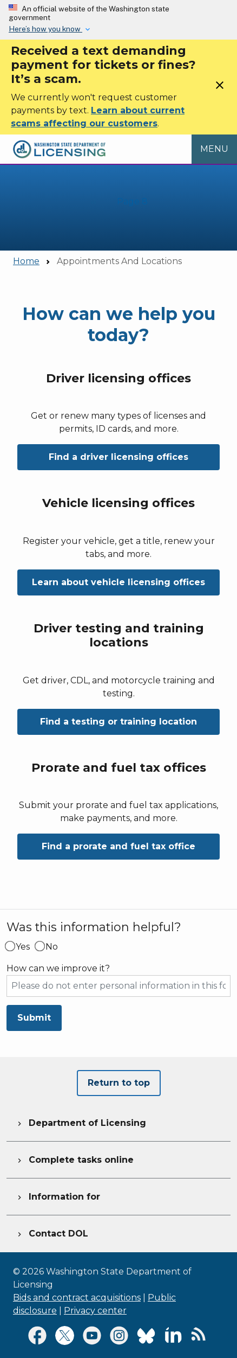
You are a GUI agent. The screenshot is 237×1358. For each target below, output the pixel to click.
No (51, 947)
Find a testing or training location (118, 721)
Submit (34, 1018)
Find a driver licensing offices (118, 457)
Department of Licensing (80, 1121)
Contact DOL (51, 1232)
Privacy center (95, 1310)
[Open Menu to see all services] (214, 149)
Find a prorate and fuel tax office (118, 846)
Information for (57, 1195)
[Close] (219, 89)
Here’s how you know (45, 28)
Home (26, 261)
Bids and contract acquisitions (77, 1297)
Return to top (119, 1083)
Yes (23, 947)
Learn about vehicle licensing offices (118, 582)
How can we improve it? (58, 968)
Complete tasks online (74, 1158)
